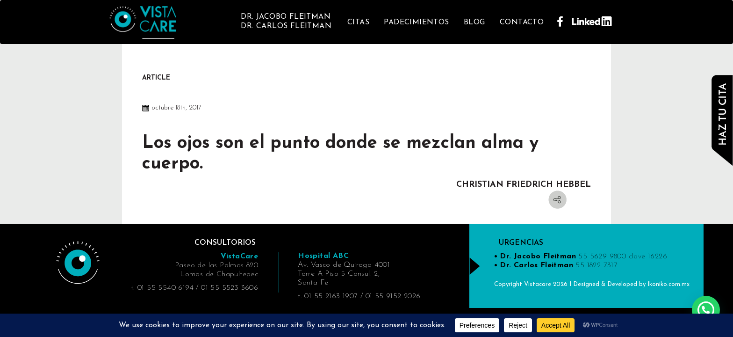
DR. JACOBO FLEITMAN (286, 17)
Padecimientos (416, 22)
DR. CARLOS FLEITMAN (286, 26)
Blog (474, 22)
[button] (706, 310)
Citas (358, 22)
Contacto (522, 22)
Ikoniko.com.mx (668, 284)
